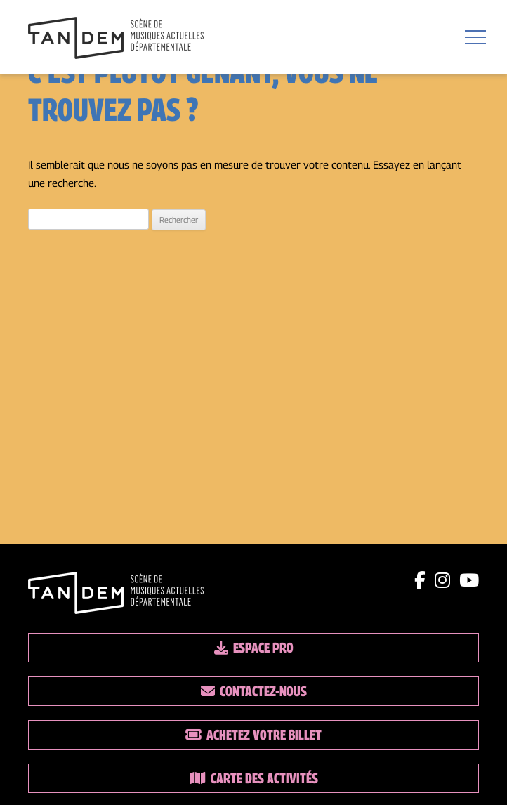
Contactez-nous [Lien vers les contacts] (254, 691)
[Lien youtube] (469, 580)
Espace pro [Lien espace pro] (254, 647)
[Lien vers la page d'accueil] (116, 39)
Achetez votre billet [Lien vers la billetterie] (253, 734)
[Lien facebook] (420, 580)
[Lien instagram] (442, 580)
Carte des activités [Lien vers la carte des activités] (254, 778)
